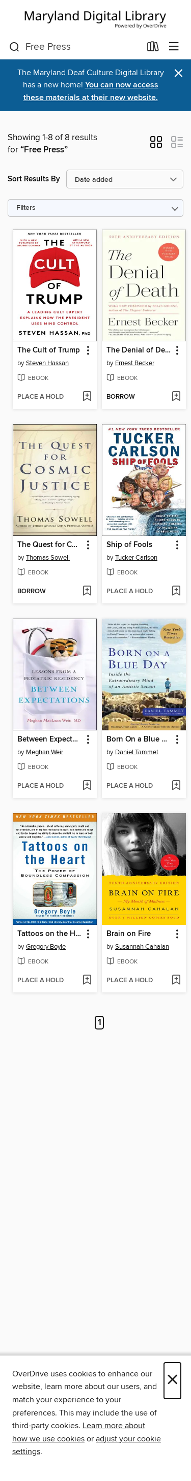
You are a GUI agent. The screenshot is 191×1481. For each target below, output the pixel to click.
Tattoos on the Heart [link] (50, 934)
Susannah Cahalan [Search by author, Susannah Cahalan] (142, 947)
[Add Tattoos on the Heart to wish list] (86, 980)
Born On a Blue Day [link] (139, 739)
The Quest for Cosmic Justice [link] (50, 545)
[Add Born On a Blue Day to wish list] (176, 786)
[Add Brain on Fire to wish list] (176, 980)
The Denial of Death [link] (139, 350)
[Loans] (153, 49)
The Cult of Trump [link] (48, 350)
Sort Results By (34, 179)
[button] (156, 145)
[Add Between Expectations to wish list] (86, 786)
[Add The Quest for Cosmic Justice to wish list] (86, 591)
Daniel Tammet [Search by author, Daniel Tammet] (136, 752)
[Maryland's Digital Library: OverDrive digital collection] (95, 17)
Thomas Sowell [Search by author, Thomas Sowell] (48, 558)
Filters (26, 208)
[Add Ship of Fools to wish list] (176, 591)
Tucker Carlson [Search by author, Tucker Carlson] (136, 558)
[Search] (14, 47)
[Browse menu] (174, 47)
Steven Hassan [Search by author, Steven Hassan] (47, 363)
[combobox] (74, 47)
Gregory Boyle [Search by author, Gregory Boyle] (46, 947)
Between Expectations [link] (50, 739)
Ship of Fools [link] (129, 545)
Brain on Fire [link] (128, 934)
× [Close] (172, 1381)
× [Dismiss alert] (178, 73)
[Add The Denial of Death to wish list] (176, 397)
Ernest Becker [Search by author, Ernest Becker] (134, 363)
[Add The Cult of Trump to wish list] (86, 397)
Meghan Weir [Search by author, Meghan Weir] (44, 752)
